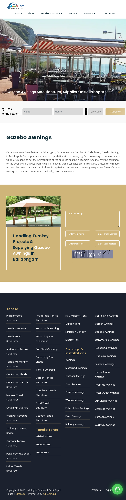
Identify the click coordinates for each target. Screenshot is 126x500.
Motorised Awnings (76, 368)
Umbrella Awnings (105, 409)
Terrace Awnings (74, 392)
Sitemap (21, 494)
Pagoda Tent (43, 444)
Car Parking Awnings (106, 315)
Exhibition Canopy (75, 331)
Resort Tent (42, 452)
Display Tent (72, 340)
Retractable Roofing (47, 328)
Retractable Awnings (77, 408)
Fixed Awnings (73, 416)
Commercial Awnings (107, 340)
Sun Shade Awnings (106, 400)
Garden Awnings (104, 323)
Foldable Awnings (105, 364)
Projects (96, 490)
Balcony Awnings (74, 424)
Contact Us (108, 13)
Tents (73, 13)
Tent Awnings (73, 384)
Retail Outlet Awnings (107, 392)
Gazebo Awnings (104, 331)
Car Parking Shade (16, 374)
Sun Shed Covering (47, 349)
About (31, 13)
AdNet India (49, 494)
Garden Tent (72, 323)
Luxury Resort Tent (76, 315)
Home (18, 13)
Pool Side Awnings (105, 384)
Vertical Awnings (104, 417)
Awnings (90, 13)
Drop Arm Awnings (105, 356)
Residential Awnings (106, 348)
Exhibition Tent (44, 436)
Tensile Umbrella (45, 369)
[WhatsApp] (117, 490)
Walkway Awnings (105, 425)
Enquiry (109, 490)
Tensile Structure (52, 13)
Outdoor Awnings (75, 376)
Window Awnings (74, 400)
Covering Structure (17, 407)
